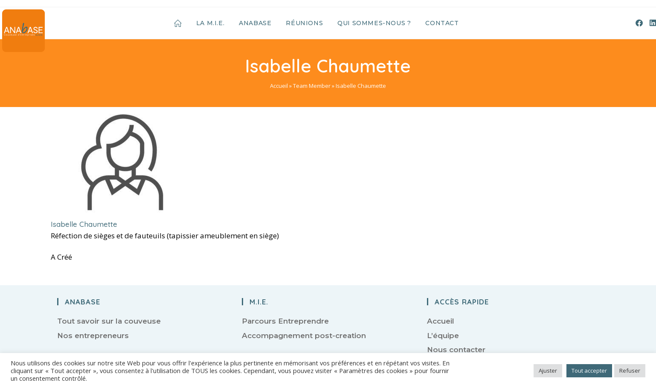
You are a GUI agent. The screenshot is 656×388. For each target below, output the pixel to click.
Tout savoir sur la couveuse (109, 321)
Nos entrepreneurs (93, 335)
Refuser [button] (629, 370)
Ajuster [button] (548, 370)
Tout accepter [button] (589, 370)
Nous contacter (456, 349)
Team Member (312, 86)
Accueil (279, 86)
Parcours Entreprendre (285, 321)
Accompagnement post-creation (304, 335)
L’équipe (443, 335)
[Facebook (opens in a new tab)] (639, 22)
